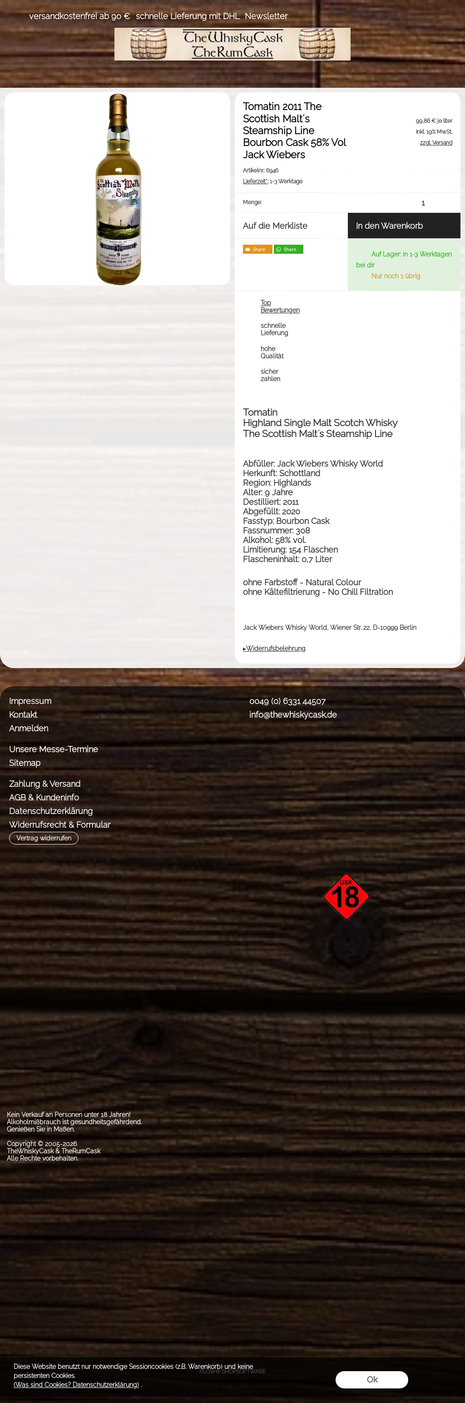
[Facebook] (246, 748)
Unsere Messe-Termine (53, 749)
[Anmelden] (400, 16)
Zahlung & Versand (44, 784)
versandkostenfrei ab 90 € (79, 16)
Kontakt (23, 714)
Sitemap (24, 763)
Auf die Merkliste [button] (275, 226)
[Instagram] (270, 748)
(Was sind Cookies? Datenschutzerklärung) (76, 1384)
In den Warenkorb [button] (389, 226)
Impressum (30, 701)
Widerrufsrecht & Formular (59, 825)
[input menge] (423, 203)
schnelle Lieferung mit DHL (187, 16)
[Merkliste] (416, 16)
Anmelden (28, 728)
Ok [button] (372, 1379)
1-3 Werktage (272, 181)
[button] (16, 16)
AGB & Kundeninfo (44, 797)
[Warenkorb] (432, 16)
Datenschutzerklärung (51, 811)
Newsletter (266, 16)
